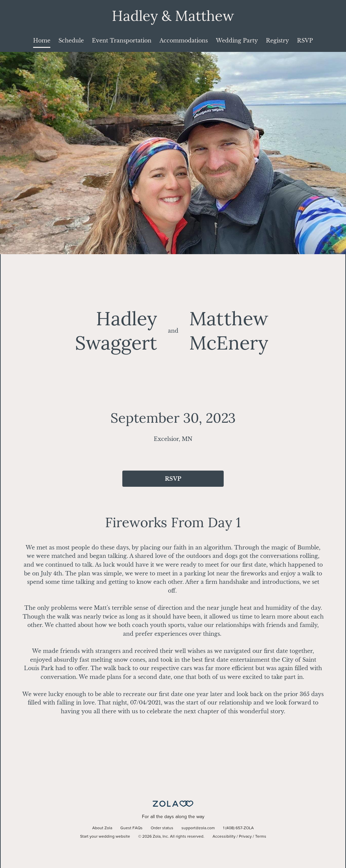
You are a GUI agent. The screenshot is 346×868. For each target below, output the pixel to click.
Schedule (71, 40)
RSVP (305, 40)
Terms (260, 837)
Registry (277, 40)
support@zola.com (198, 828)
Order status (162, 828)
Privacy (245, 837)
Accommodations (183, 40)
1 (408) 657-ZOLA (238, 828)
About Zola (102, 828)
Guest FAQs (131, 828)
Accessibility (224, 837)
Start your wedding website (105, 837)
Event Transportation (121, 40)
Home (41, 40)
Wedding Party (237, 40)
